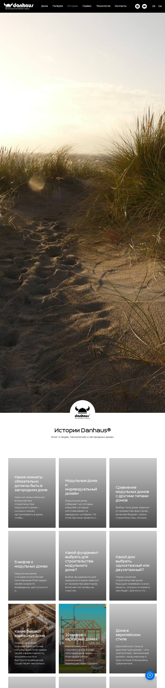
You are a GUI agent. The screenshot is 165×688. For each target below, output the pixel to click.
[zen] (137, 6)
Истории (72, 6)
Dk (153, 6)
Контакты (120, 6)
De (160, 6)
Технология (103, 6)
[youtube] (144, 6)
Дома (44, 6)
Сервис (87, 6)
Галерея (58, 6)
